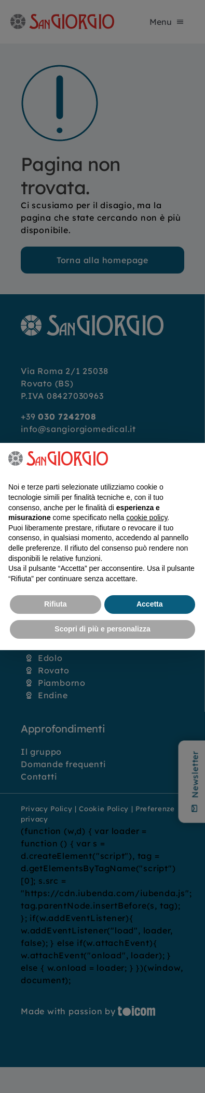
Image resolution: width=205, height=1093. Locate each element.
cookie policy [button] (146, 517)
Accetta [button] (149, 604)
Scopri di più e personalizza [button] (102, 629)
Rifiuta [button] (55, 604)
